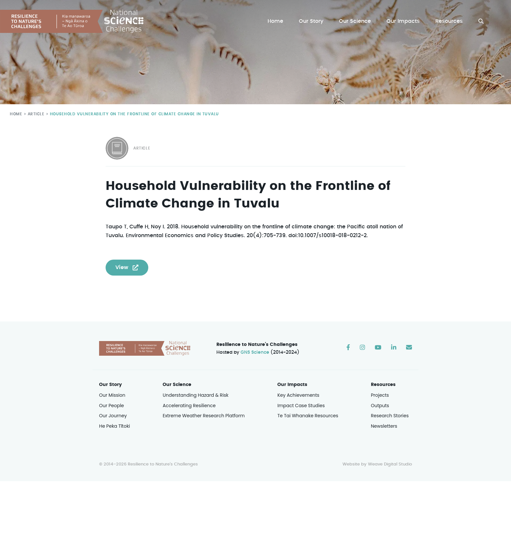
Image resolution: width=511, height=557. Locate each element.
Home (277, 21)
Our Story (312, 21)
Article (34, 114)
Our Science (356, 21)
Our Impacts (403, 21)
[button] (481, 21)
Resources (449, 21)
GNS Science (255, 353)
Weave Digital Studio (390, 465)
